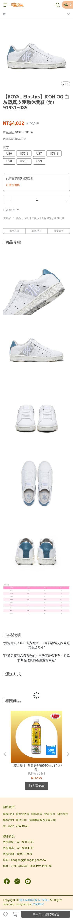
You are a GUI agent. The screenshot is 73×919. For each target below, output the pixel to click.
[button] (67, 754)
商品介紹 (14, 231)
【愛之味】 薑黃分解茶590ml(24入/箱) (36, 767)
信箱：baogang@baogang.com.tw (24, 860)
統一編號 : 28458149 (15, 826)
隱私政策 (36, 814)
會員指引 (49, 814)
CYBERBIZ (38, 904)
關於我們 (62, 814)
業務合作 (21, 820)
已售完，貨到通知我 (46, 914)
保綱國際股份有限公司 (42, 820)
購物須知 (8, 814)
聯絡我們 (8, 820)
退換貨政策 (22, 814)
